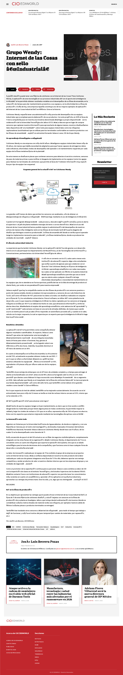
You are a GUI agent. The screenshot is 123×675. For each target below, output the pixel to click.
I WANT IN (104, 182)
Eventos (92, 10)
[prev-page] (26, 12)
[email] (104, 177)
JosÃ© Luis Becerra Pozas (19, 45)
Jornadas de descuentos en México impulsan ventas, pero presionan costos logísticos (104, 149)
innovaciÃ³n (78, 527)
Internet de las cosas (14, 529)
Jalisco (52, 529)
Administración (71, 76)
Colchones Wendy (29, 527)
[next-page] (119, 12)
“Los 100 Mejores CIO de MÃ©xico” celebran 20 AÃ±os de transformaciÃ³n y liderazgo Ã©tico (102, 14)
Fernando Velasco (42, 527)
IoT (47, 529)
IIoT (62, 527)
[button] (114, 4)
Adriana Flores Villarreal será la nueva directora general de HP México (105, 140)
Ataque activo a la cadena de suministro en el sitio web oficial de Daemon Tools (104, 123)
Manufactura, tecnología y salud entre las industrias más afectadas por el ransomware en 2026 (105, 131)
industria (68, 527)
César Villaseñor (14, 601)
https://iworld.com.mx (28, 546)
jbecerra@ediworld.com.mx (65, 549)
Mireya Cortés (88, 601)
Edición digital (33, 10)
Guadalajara (54, 527)
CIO (13, 527)
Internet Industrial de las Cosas (33, 529)
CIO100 (18, 527)
